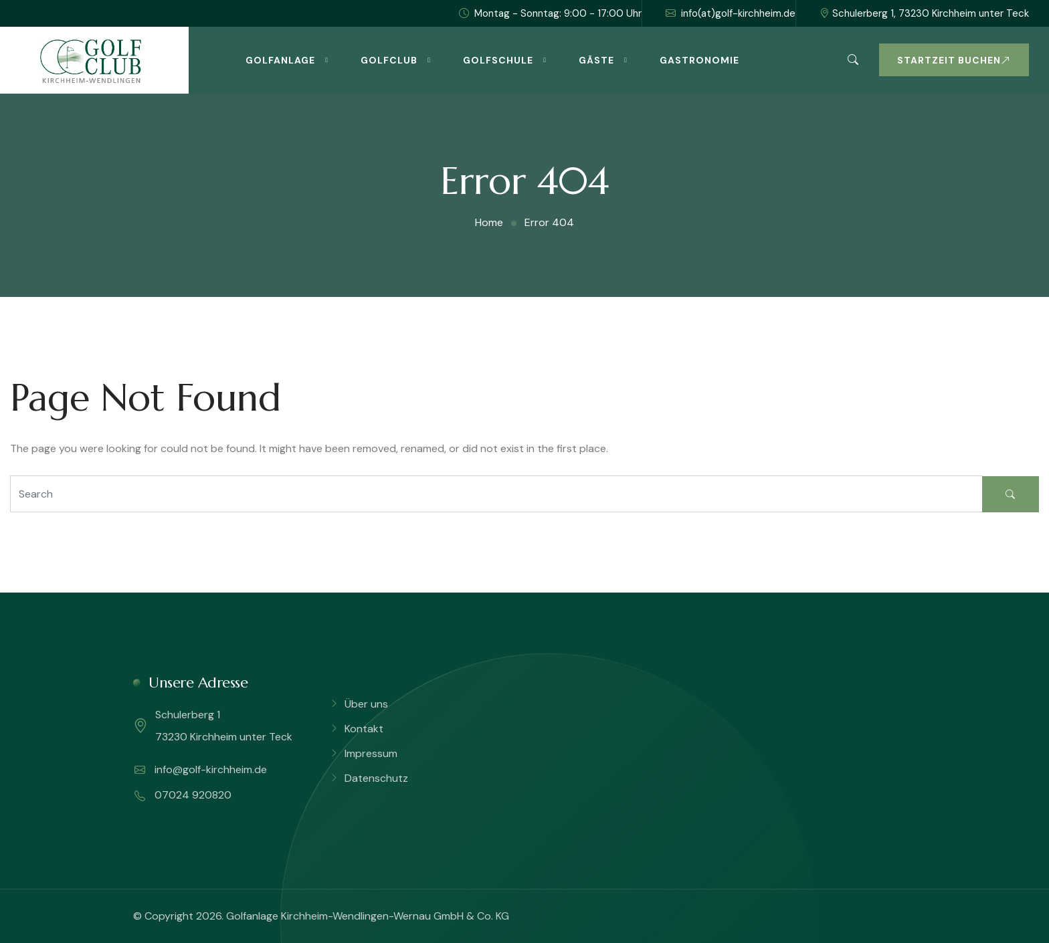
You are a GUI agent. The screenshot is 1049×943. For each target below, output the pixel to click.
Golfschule (498, 60)
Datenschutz (376, 778)
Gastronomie (699, 60)
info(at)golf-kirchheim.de (730, 13)
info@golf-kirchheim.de (200, 769)
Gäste (596, 60)
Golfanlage (280, 60)
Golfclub (389, 60)
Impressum (371, 753)
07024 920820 (182, 795)
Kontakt (364, 729)
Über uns (366, 704)
